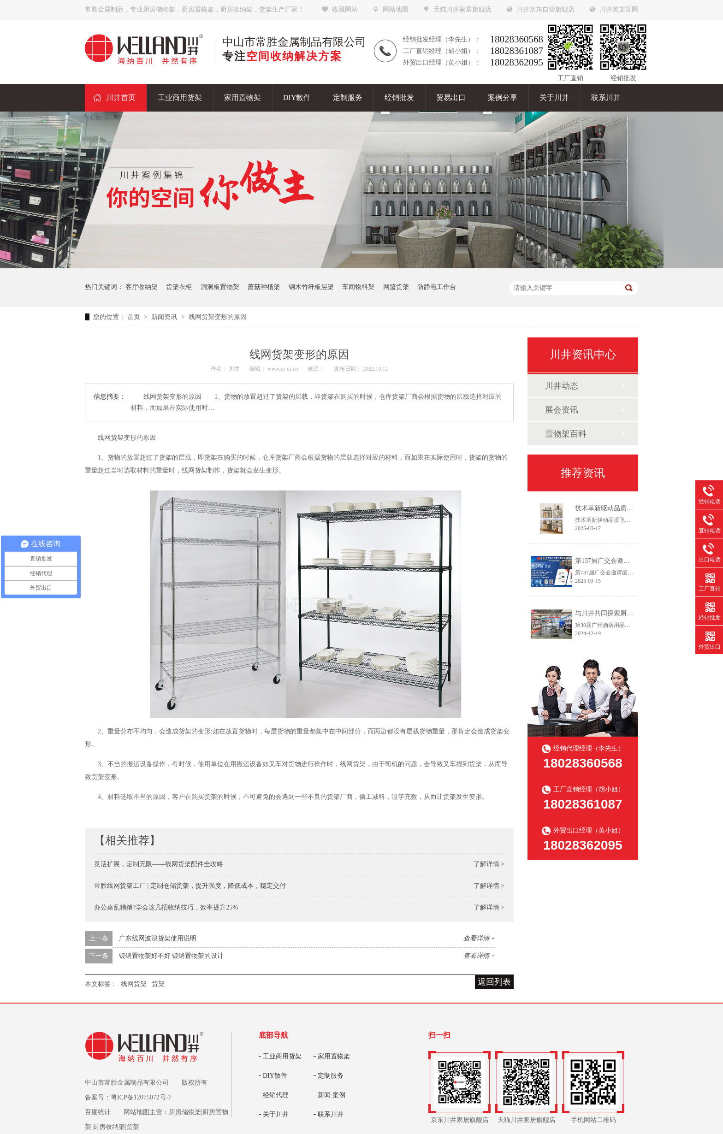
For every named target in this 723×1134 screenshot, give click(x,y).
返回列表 (494, 981)
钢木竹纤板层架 (311, 287)
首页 (134, 316)
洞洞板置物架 (220, 287)
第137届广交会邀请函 (605, 560)
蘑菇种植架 (264, 287)
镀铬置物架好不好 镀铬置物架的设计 (171, 955)
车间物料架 (358, 287)
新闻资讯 (165, 316)
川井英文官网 (618, 9)
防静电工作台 (436, 287)
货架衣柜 (179, 287)
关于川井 (276, 1114)
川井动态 (561, 385)
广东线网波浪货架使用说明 (157, 938)
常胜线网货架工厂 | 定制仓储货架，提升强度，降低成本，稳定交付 (190, 885)
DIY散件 (275, 1075)
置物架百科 (566, 433)
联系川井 (331, 1114)
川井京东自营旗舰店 (545, 9)
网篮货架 (396, 287)
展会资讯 (561, 409)
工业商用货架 (282, 1056)
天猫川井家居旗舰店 (462, 9)
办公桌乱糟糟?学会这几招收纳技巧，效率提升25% (166, 907)
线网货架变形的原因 (218, 316)
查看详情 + (479, 938)
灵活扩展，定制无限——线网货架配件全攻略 (158, 864)
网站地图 (396, 9)
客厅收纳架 (141, 287)
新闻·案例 (331, 1095)
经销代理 (276, 1095)
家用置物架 (334, 1056)
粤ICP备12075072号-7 (141, 1097)
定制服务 (331, 1075)
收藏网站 (345, 9)
